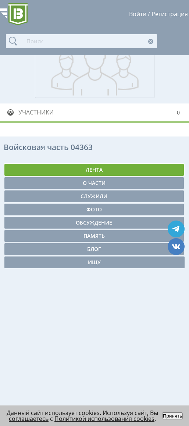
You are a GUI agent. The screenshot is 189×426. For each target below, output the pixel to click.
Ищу (94, 262)
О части (94, 182)
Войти (137, 14)
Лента (94, 169)
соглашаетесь (29, 419)
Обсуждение (94, 222)
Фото (94, 209)
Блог (94, 248)
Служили (94, 196)
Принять (172, 416)
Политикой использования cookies (104, 419)
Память (94, 235)
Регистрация (169, 14)
